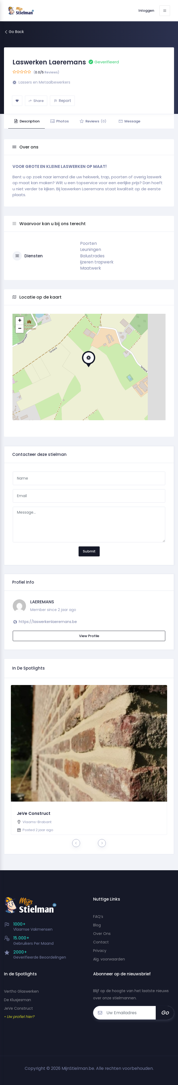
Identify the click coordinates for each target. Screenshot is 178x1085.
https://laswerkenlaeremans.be (48, 621)
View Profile (89, 635)
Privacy (99, 950)
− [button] (19, 329)
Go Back (14, 31)
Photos (59, 121)
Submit (89, 551)
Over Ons (102, 933)
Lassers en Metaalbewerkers (44, 82)
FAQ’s (98, 916)
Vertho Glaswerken (21, 991)
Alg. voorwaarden (109, 959)
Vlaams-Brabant (37, 821)
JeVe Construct (33, 813)
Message (129, 121)
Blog (97, 925)
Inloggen (146, 10)
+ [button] (19, 321)
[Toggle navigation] (164, 10)
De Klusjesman (17, 1000)
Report (62, 100)
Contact (101, 942)
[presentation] (76, 843)
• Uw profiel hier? (19, 1016)
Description (27, 121)
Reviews (92, 121)
